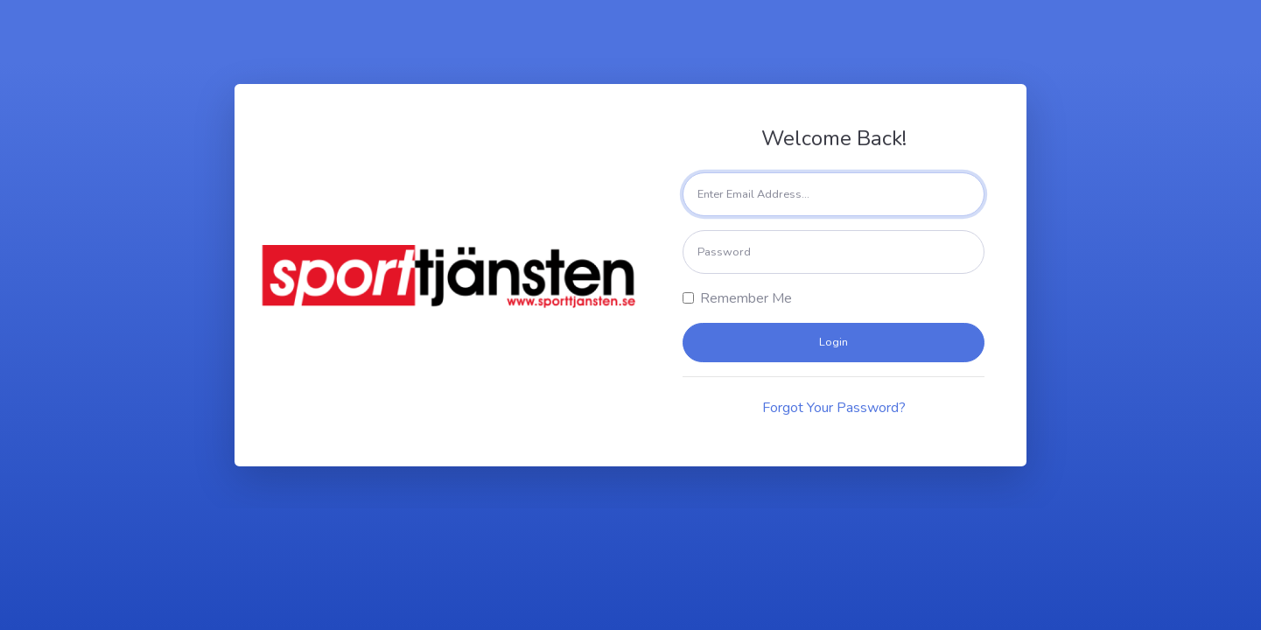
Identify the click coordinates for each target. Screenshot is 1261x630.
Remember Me (746, 298)
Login (833, 342)
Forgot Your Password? (834, 407)
